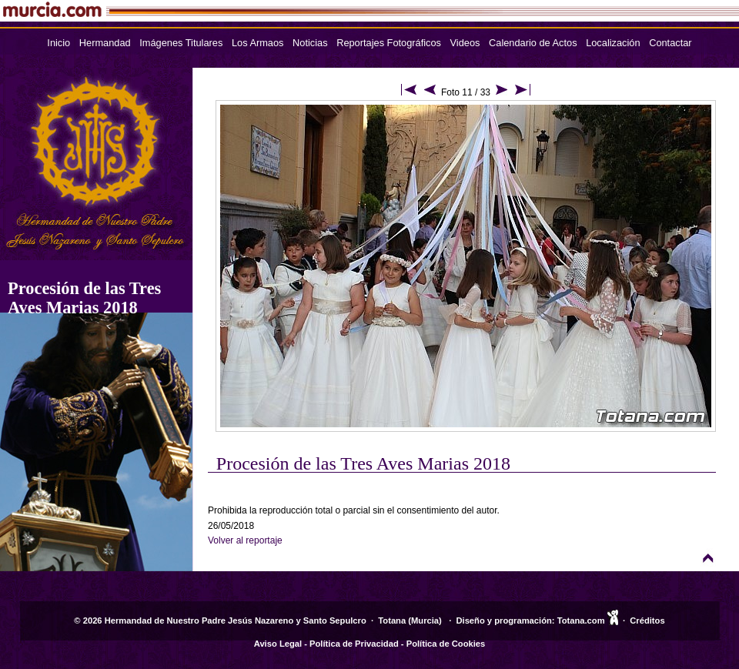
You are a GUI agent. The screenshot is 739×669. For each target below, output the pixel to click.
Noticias (310, 43)
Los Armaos (258, 43)
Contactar (670, 43)
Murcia (425, 620)
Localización (613, 43)
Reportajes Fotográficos (388, 43)
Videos (465, 43)
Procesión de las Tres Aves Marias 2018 (84, 298)
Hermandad (105, 43)
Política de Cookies (446, 643)
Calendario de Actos (533, 43)
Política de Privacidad (354, 643)
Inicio (58, 43)
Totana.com (581, 620)
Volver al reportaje (245, 540)
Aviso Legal (278, 643)
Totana (392, 620)
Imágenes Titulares (180, 43)
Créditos (647, 620)
